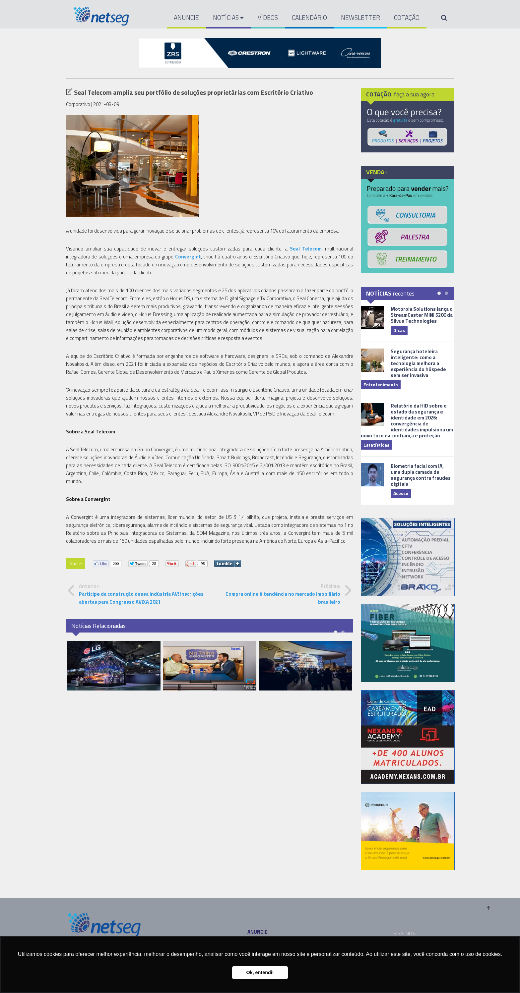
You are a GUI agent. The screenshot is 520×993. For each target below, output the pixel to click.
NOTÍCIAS (228, 17)
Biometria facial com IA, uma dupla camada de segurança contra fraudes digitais (421, 475)
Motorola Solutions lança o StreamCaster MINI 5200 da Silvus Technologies (422, 315)
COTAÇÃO (407, 17)
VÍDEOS (268, 17)
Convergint (188, 256)
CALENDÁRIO (309, 17)
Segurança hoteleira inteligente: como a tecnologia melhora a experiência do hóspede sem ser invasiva (418, 363)
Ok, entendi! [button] (260, 972)
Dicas (399, 330)
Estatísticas (376, 444)
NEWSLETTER (360, 17)
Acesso (400, 493)
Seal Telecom (306, 248)
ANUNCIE (186, 17)
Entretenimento (380, 384)
